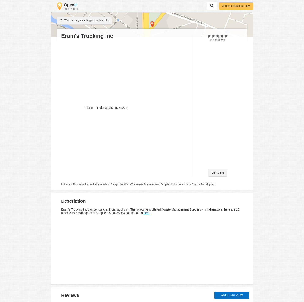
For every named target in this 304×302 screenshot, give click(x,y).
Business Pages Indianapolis (90, 184)
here (146, 213)
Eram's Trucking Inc (203, 184)
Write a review (232, 295)
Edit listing (218, 172)
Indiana (65, 184)
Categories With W (121, 184)
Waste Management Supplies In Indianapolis (162, 184)
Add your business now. (236, 5)
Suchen (212, 5)
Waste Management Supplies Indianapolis (84, 20)
